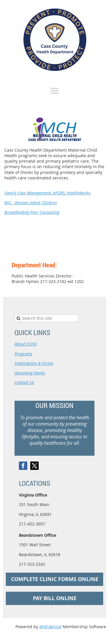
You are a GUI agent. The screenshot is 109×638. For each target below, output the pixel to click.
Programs (23, 353)
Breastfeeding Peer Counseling (31, 212)
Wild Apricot (50, 626)
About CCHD (26, 344)
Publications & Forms (34, 363)
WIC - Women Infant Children (30, 202)
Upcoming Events (30, 373)
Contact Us (24, 382)
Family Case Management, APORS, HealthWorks (47, 193)
